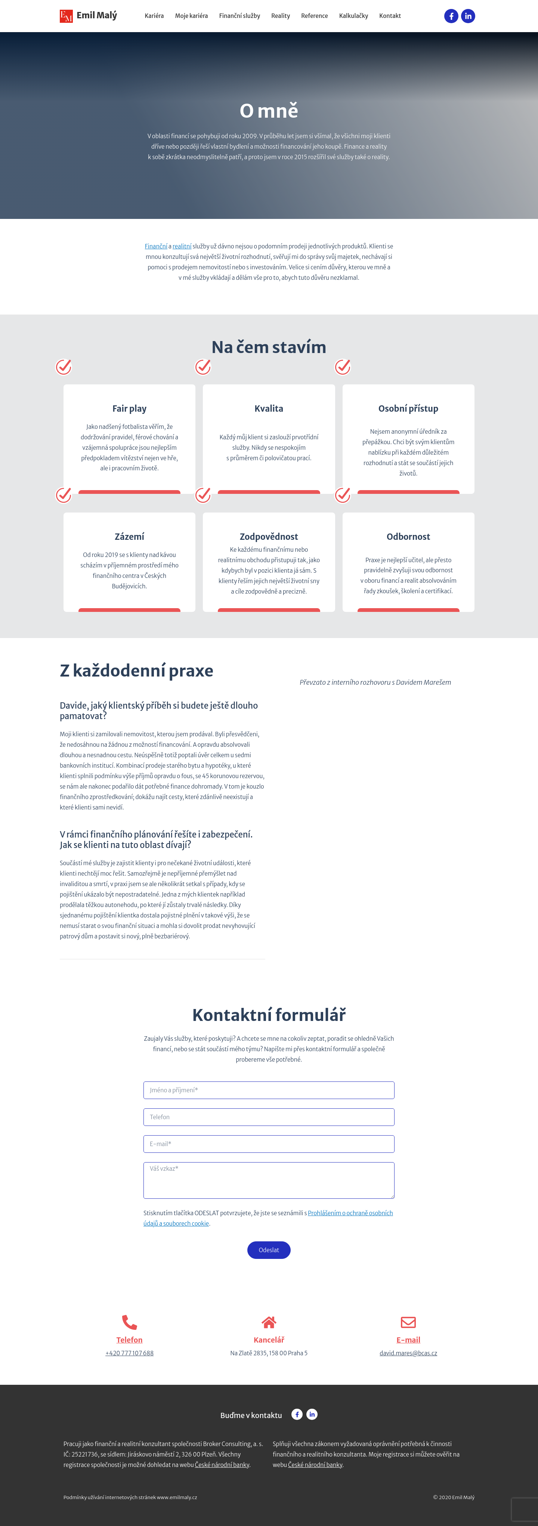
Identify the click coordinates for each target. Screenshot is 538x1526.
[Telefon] (129, 1322)
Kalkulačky (353, 15)
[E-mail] (408, 1322)
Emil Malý (88, 15)
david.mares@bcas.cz (408, 1353)
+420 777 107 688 (129, 1353)
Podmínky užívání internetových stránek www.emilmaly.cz (130, 1497)
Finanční (156, 246)
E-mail (408, 1339)
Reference (314, 15)
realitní (182, 246)
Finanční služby (239, 15)
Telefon (130, 1339)
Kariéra (154, 15)
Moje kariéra (191, 15)
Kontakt (390, 15)
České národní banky (222, 1464)
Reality (280, 15)
